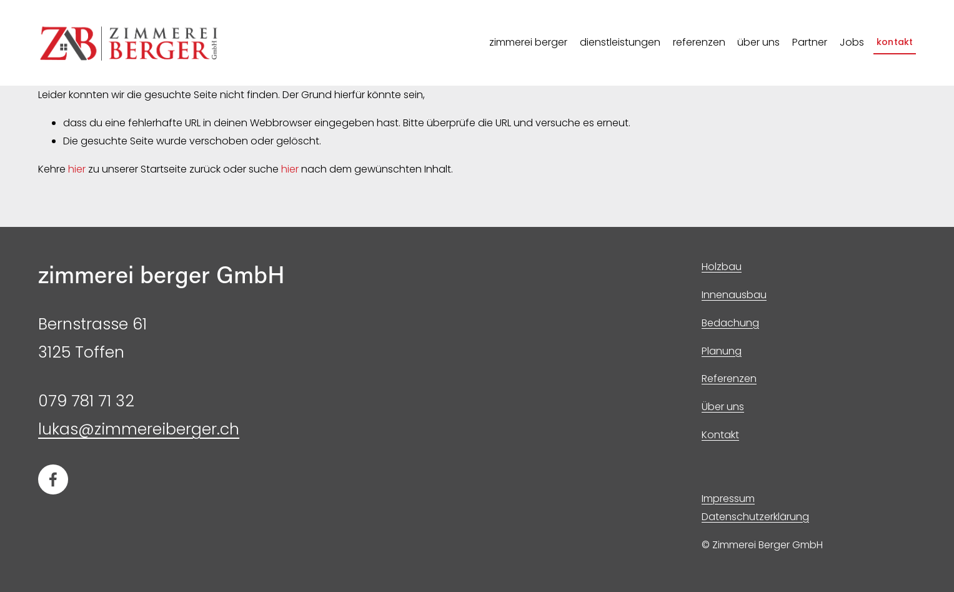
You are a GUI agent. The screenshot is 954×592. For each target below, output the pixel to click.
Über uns (723, 406)
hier (77, 169)
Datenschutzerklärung (755, 516)
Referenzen (729, 378)
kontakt (895, 42)
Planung (722, 351)
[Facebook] (53, 479)
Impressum (728, 498)
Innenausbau (734, 295)
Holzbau (722, 266)
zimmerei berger (528, 42)
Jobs (852, 42)
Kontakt (720, 435)
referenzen (699, 42)
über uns (758, 42)
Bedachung (730, 323)
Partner (809, 42)
